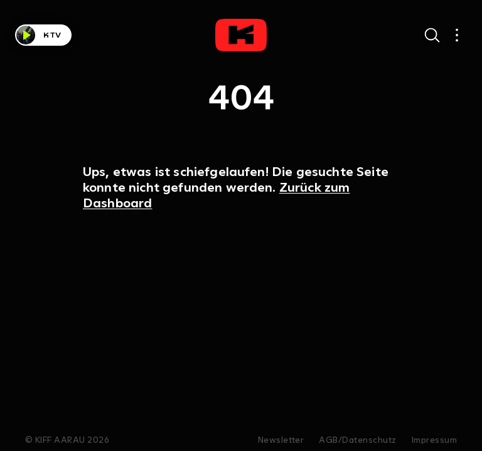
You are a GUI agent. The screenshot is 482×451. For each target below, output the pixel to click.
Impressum (434, 440)
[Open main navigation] (457, 35)
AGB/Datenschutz (357, 440)
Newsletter (281, 440)
